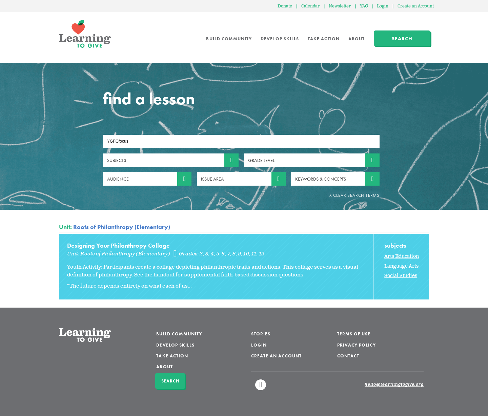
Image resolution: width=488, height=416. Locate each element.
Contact (348, 356)
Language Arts (401, 266)
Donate (285, 6)
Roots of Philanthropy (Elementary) (121, 227)
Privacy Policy (356, 345)
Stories (260, 334)
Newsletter (340, 6)
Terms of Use (354, 334)
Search (402, 38)
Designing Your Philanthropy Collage (118, 245)
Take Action (324, 39)
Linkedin (261, 388)
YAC (364, 6)
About (356, 39)
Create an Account (416, 6)
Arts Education (401, 256)
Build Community (229, 39)
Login (382, 6)
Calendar (310, 6)
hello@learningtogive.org (394, 385)
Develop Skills (280, 39)
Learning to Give (85, 34)
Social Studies (400, 275)
